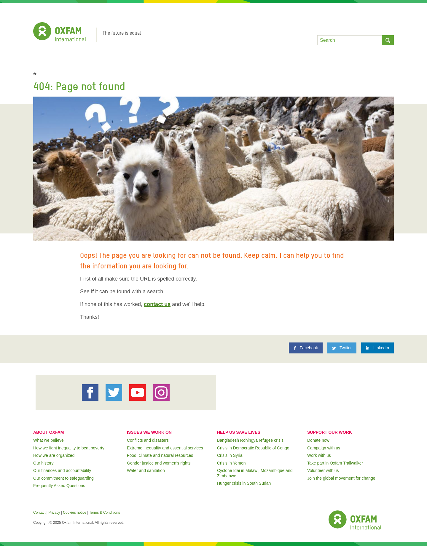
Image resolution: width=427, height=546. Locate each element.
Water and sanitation (146, 470)
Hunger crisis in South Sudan (244, 483)
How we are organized (53, 455)
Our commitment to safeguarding (63, 478)
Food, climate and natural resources (160, 455)
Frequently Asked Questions (59, 485)
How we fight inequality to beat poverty (68, 448)
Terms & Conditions (104, 512)
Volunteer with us (323, 470)
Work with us (319, 455)
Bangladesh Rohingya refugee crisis (250, 440)
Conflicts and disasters (148, 440)
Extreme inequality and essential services (165, 448)
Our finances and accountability (62, 470)
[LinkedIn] (377, 347)
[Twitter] (341, 347)
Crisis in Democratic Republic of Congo (253, 448)
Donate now (318, 440)
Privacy (54, 512)
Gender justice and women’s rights (159, 463)
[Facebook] (306, 347)
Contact (39, 512)
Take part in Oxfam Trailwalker (335, 463)
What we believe (48, 440)
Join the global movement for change (341, 478)
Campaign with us (323, 448)
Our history (43, 463)
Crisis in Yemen (231, 463)
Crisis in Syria (230, 455)
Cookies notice (74, 512)
